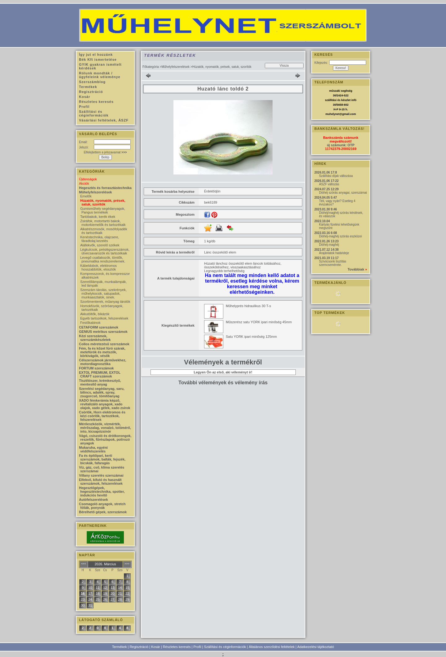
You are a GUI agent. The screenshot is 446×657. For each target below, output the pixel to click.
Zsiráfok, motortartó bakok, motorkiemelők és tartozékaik (102, 223)
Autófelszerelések (93, 499)
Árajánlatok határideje (334, 253)
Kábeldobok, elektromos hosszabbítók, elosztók (98, 267)
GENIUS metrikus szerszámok (103, 331)
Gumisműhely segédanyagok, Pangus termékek (102, 210)
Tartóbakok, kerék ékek (97, 216)
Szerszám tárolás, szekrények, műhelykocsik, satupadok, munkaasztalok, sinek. (103, 293)
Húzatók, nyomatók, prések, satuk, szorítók (102, 202)
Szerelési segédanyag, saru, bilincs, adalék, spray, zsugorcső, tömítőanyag (102, 392)
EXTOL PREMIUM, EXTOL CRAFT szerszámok (99, 374)
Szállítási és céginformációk (225, 647)
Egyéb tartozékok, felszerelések (104, 318)
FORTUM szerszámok (96, 368)
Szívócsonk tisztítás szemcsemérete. (332, 263)
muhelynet (332, 114)
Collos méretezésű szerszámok (104, 344)
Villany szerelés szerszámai (101, 475)
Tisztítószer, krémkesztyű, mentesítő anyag (100, 382)
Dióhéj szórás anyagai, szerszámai (343, 192)
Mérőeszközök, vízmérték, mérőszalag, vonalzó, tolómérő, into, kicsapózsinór (105, 427)
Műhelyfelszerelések (175, 66)
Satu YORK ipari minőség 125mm (251, 336)
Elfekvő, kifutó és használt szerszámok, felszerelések (101, 481)
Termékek (119, 647)
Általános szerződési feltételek (272, 647)
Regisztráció (138, 647)
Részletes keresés (177, 647)
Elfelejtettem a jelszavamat (105, 152)
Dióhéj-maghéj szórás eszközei (340, 236)
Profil (197, 647)
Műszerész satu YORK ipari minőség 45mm (259, 322)
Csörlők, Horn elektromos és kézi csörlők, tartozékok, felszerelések (102, 415)
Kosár (155, 647)
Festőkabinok (90, 322)
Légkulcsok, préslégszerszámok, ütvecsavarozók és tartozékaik (104, 251)
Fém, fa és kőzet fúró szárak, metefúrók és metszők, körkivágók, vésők (102, 352)
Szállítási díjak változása (336, 176)
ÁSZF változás (329, 184)
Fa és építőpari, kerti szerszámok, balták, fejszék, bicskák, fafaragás (102, 459)
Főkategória (150, 66)
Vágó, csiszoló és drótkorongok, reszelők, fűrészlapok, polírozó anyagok (105, 439)
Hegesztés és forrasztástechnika (105, 188)
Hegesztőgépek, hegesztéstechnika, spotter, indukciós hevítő (102, 491)
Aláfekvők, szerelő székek (100, 245)
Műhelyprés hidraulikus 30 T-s (248, 306)
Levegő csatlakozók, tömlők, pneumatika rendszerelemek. (102, 259)
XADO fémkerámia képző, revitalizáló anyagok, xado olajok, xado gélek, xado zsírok (104, 404)
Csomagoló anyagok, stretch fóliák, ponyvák (102, 505)
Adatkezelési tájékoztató (315, 647)
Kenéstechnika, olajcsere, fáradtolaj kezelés (99, 239)
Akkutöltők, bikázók (94, 314)
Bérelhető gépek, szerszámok (103, 512)
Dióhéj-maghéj (329, 244)
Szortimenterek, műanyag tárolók (105, 301)
